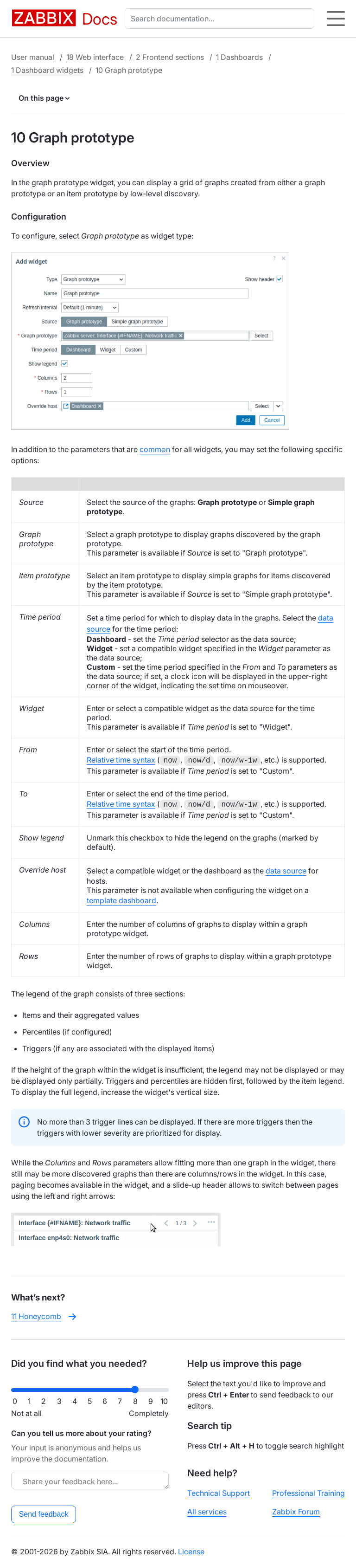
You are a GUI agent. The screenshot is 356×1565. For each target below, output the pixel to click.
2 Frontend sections (170, 57)
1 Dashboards (239, 57)
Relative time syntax (121, 759)
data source (286, 868)
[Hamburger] (336, 18)
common (155, 449)
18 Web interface (95, 57)
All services (207, 1509)
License (191, 1549)
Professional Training (308, 1491)
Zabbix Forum (296, 1509)
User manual (32, 57)
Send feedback (44, 1512)
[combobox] (221, 18)
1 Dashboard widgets (47, 70)
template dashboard (121, 898)
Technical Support (218, 1491)
